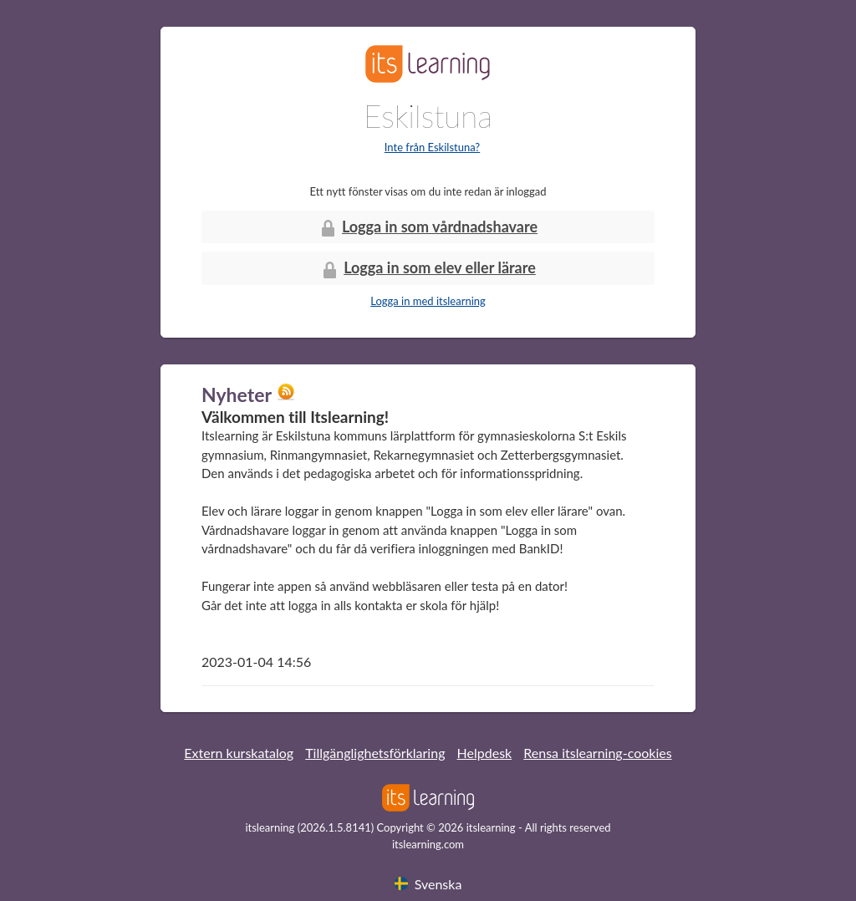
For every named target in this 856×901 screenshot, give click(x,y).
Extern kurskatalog (238, 753)
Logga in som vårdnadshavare (428, 227)
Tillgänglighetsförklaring (375, 753)
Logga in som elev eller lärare (428, 268)
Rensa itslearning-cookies (597, 753)
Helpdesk (484, 753)
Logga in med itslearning (428, 301)
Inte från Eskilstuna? (432, 147)
